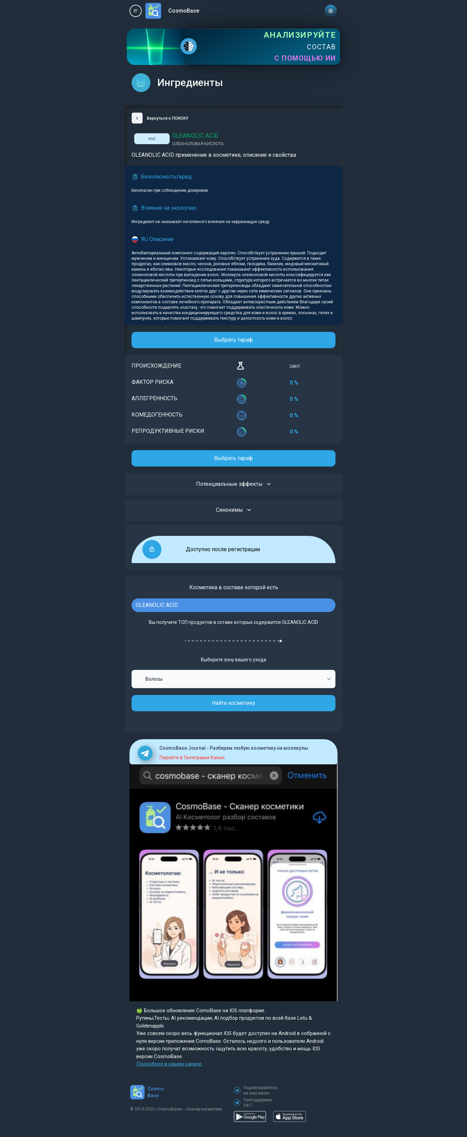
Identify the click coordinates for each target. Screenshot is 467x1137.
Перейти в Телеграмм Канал (192, 757)
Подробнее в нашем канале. (169, 1064)
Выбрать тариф (233, 340)
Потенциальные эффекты (233, 484)
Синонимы (233, 510)
